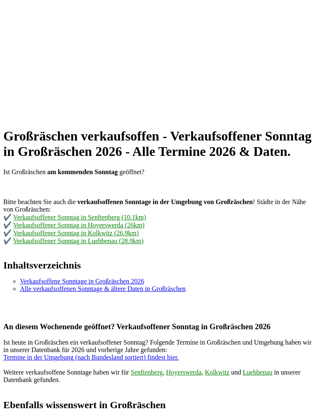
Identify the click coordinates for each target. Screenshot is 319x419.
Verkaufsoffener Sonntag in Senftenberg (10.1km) (79, 217)
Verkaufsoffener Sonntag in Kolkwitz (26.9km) (76, 233)
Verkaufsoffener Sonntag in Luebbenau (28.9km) (78, 240)
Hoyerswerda (183, 372)
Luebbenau (257, 372)
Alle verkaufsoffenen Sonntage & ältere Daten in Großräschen (103, 288)
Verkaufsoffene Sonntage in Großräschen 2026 (82, 281)
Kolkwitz (217, 372)
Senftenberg (147, 372)
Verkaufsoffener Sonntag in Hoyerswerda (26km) (79, 225)
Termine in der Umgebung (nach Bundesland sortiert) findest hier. (91, 357)
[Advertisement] (159, 61)
